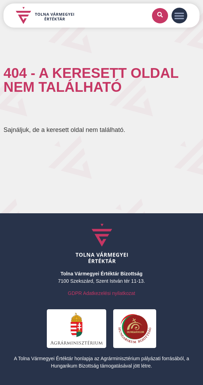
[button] (179, 15)
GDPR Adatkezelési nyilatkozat (101, 293)
